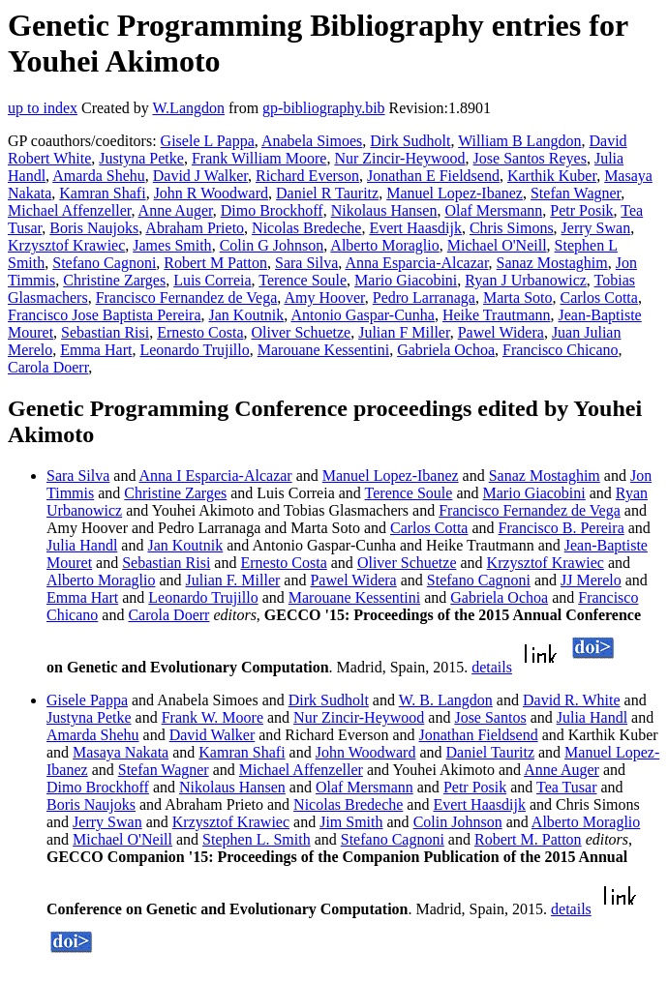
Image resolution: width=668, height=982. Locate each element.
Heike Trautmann (496, 315)
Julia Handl (81, 545)
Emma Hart (96, 350)
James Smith (172, 245)
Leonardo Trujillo (194, 350)
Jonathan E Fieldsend (433, 175)
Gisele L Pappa (208, 141)
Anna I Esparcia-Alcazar (215, 475)
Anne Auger (175, 210)
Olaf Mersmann (493, 210)
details (491, 667)
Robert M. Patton (528, 839)
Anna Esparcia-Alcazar (416, 262)
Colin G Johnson (272, 245)
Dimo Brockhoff (272, 210)
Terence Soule (302, 280)
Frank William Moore (259, 158)
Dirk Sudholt (410, 141)
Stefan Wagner (576, 193)
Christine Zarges (114, 280)
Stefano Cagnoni (104, 262)
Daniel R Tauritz (327, 193)
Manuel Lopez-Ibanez (454, 193)
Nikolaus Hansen (384, 210)
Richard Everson (307, 175)
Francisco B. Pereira (561, 528)
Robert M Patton (215, 262)
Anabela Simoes (311, 141)
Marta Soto (518, 297)
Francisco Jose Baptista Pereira (104, 315)
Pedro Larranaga (424, 297)
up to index (42, 108)
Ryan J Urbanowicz (526, 280)
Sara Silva (306, 262)
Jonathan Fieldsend (478, 735)
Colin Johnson (457, 822)
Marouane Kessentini (323, 350)
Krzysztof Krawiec (66, 245)
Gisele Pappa (87, 700)
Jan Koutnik (247, 315)
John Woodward (366, 752)
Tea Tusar (566, 787)
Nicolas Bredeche (306, 228)
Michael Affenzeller (69, 210)
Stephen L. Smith (256, 839)
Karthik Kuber (551, 175)
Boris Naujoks (93, 228)
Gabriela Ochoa (446, 350)
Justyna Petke (141, 158)
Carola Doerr (48, 367)
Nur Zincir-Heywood (399, 158)
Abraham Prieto (194, 228)
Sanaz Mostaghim (552, 262)
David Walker (212, 735)
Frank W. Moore (212, 717)
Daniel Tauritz (490, 752)
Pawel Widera (501, 332)
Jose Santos (490, 717)
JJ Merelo (591, 580)
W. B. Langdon (446, 700)
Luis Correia (212, 280)
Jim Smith (350, 822)
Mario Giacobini (405, 280)
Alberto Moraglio (384, 245)
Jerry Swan (596, 228)
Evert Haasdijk (415, 228)
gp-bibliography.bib (323, 108)
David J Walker (200, 175)
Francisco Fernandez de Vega (187, 297)
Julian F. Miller (233, 580)
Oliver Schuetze (301, 332)
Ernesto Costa (200, 332)
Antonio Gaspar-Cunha (362, 315)
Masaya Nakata (120, 752)
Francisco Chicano (560, 350)
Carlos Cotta (598, 297)
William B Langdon (519, 141)
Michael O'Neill (497, 245)
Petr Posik (581, 210)
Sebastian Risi (105, 332)
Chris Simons (512, 228)
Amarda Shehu (98, 175)
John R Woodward (211, 193)
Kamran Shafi (102, 193)
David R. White (572, 700)
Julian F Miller (403, 332)
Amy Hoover (324, 297)
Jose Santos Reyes (530, 158)
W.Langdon (188, 108)
